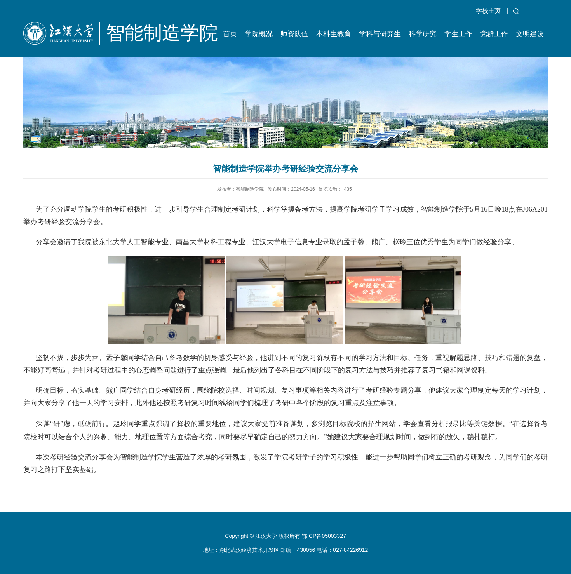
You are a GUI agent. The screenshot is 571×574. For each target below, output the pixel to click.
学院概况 (259, 34)
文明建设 (530, 34)
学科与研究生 (380, 34)
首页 (230, 34)
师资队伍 (294, 34)
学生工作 (458, 34)
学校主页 (488, 10)
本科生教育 (333, 34)
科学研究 (423, 34)
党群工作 (494, 34)
